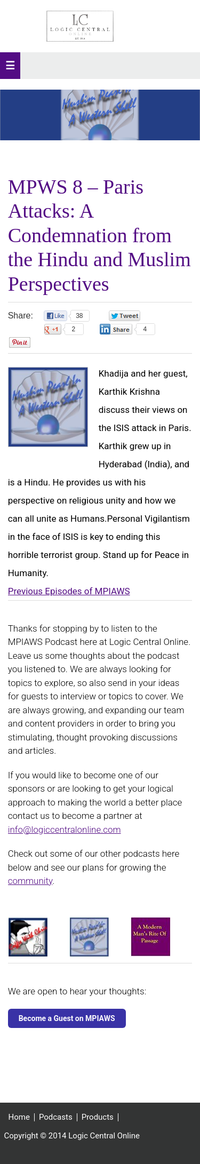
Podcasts (56, 1117)
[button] (10, 65)
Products (98, 1117)
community (30, 880)
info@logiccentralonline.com (64, 829)
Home (19, 1117)
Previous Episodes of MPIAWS (69, 591)
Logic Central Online (80, 26)
